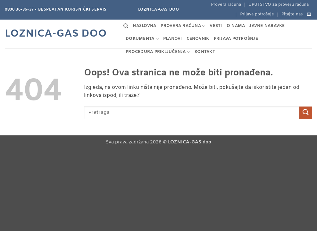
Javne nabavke (267, 26)
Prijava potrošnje (257, 14)
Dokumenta (142, 39)
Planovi (172, 38)
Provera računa (226, 4)
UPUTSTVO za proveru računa (278, 4)
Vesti (216, 26)
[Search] (125, 26)
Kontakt (205, 52)
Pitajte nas (292, 14)
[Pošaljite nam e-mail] (309, 14)
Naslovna (144, 26)
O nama (236, 26)
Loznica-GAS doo (56, 34)
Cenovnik (198, 38)
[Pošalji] (305, 113)
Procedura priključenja (158, 52)
